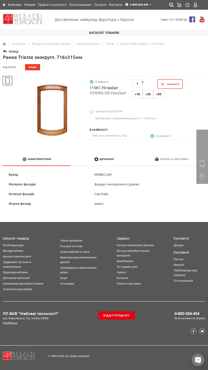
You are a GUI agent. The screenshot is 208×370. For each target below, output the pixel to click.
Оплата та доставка (129, 283)
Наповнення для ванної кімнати (23, 283)
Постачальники (183, 280)
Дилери (178, 245)
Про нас (179, 259)
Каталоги (122, 278)
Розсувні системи (71, 246)
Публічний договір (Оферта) (185, 273)
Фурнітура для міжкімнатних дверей (78, 260)
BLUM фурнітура (13, 245)
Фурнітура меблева (15, 272)
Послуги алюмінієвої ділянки (135, 245)
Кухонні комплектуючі (17, 256)
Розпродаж (67, 283)
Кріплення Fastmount (16, 278)
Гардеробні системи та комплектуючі (17, 264)
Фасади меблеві (13, 250)
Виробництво (125, 261)
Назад (13, 51)
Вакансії (179, 264)
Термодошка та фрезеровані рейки (78, 270)
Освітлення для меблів (17, 289)
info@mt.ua (10, 322)
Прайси (121, 272)
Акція (63, 278)
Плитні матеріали (71, 240)
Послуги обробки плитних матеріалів (133, 253)
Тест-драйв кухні (127, 266)
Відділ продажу (116, 315)
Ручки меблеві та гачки (74, 251)
